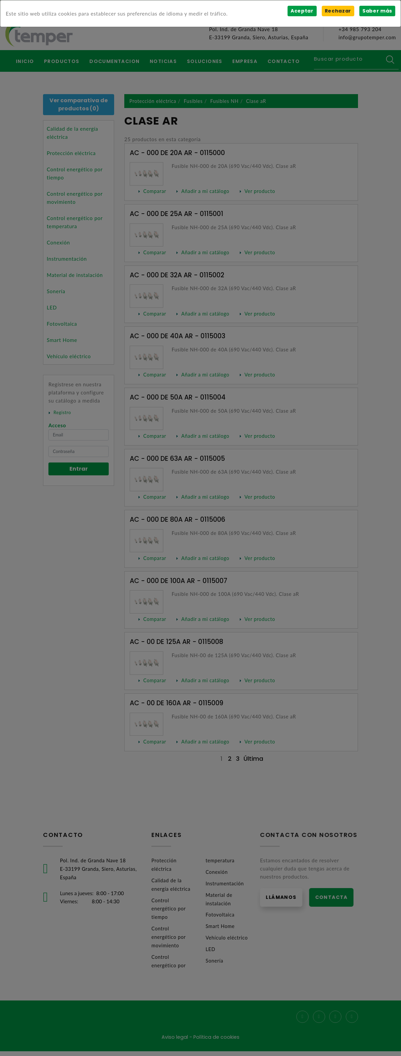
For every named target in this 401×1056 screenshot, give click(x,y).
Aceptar (301, 10)
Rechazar (337, 10)
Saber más (377, 10)
